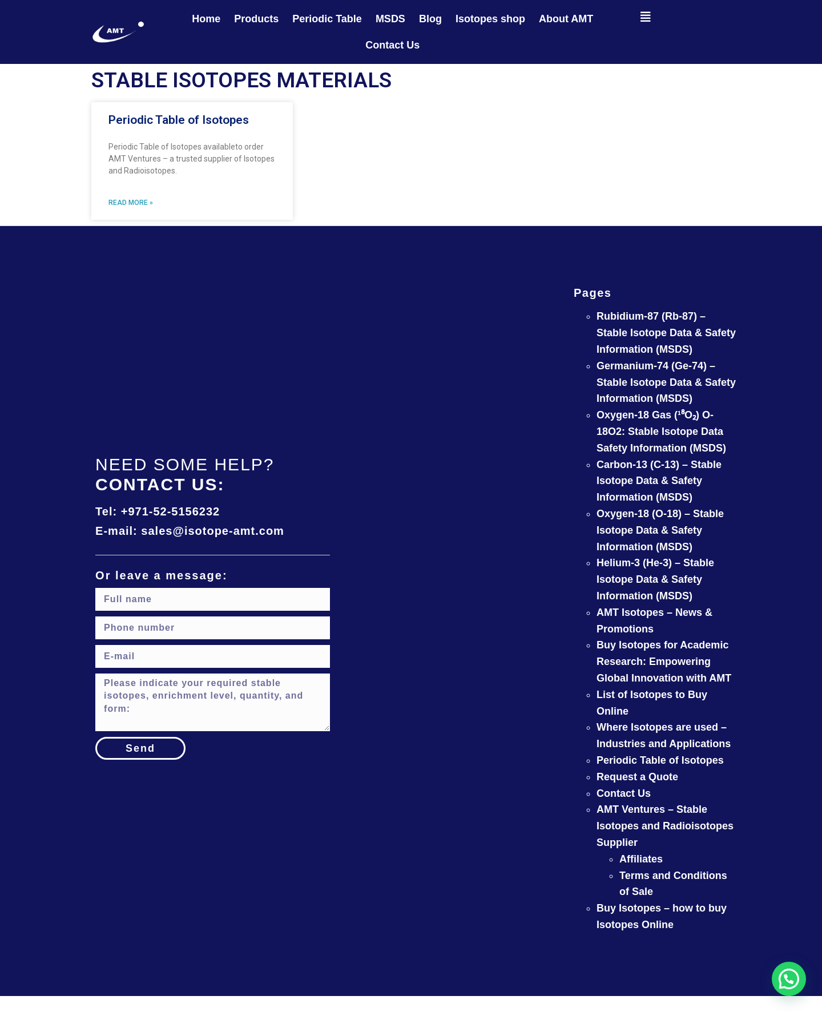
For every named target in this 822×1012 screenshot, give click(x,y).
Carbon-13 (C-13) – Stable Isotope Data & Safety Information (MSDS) (659, 481)
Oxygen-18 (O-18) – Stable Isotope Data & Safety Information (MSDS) (660, 530)
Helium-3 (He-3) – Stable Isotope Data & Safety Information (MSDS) (655, 579)
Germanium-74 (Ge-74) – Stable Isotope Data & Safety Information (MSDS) (666, 382)
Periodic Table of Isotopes (178, 120)
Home (206, 19)
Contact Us (392, 45)
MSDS (390, 19)
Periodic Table (327, 19)
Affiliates (641, 859)
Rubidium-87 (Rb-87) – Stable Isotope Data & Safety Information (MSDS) (666, 333)
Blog (430, 19)
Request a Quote (637, 777)
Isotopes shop (490, 19)
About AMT (566, 19)
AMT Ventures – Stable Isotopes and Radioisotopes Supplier (665, 826)
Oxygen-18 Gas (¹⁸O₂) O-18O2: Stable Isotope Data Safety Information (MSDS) (661, 431)
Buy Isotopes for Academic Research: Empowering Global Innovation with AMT (664, 661)
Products (256, 19)
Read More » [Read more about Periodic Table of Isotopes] (130, 203)
